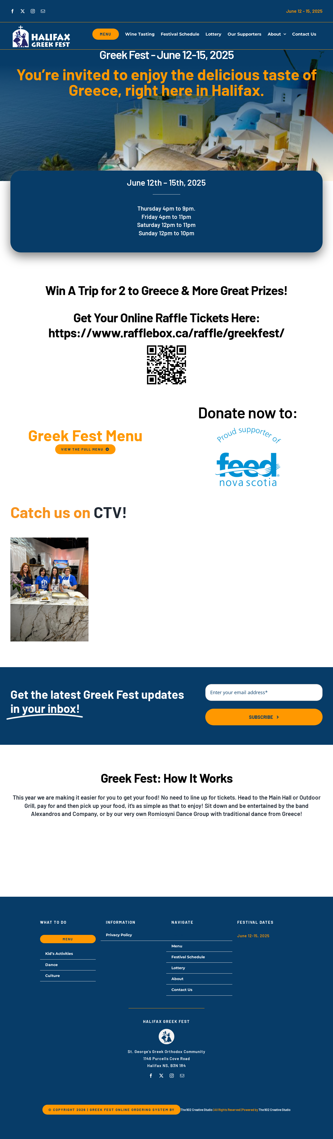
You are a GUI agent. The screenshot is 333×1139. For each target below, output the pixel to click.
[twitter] (161, 1076)
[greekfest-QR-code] (166, 347)
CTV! (110, 512)
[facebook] (151, 1076)
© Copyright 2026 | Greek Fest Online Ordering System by (111, 1110)
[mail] (182, 1076)
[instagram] (172, 1076)
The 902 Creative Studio (197, 1109)
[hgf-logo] (166, 1030)
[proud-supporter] (248, 427)
